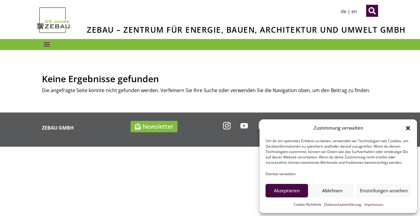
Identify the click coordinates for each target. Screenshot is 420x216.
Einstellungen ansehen (384, 191)
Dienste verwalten (281, 173)
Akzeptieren (287, 191)
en (354, 11)
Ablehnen (332, 191)
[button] (408, 128)
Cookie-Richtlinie (307, 204)
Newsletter (157, 126)
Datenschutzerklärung (342, 204)
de (343, 11)
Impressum (373, 204)
